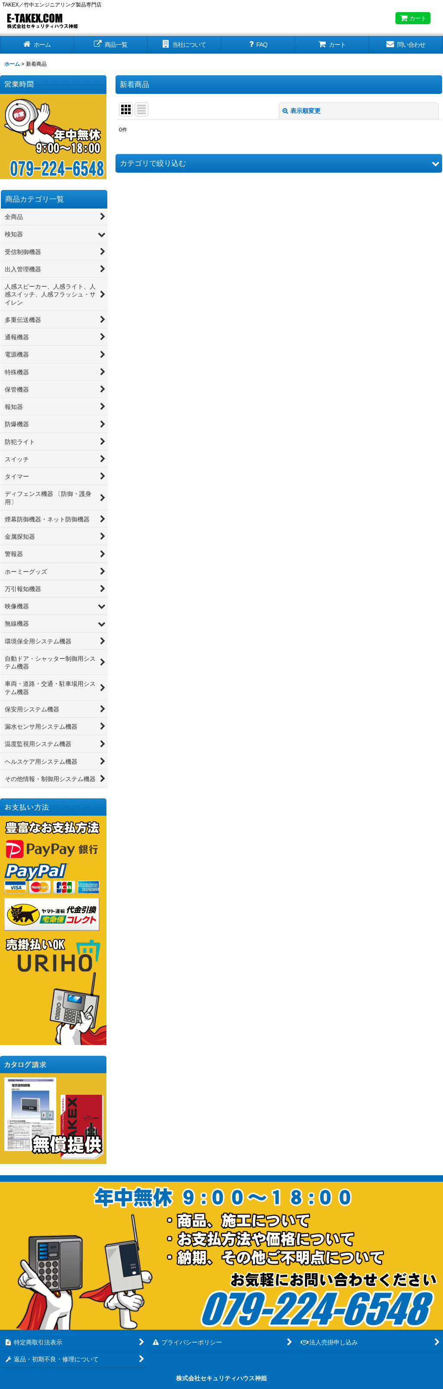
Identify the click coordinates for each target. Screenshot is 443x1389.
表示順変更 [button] (301, 110)
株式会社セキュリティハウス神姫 (221, 1378)
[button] (279, 163)
